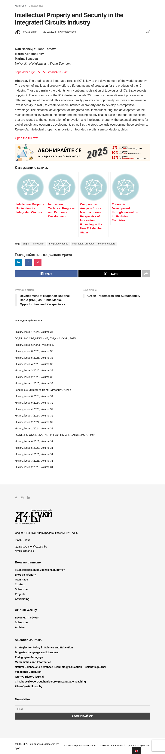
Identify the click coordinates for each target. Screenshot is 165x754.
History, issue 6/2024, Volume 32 (34, 396)
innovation (38, 243)
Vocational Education (28, 671)
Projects (20, 594)
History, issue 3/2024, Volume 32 (34, 415)
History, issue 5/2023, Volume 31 (34, 447)
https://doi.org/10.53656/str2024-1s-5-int (42, 72)
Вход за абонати (25, 574)
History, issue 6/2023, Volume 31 (34, 441)
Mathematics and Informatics (33, 662)
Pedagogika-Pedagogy (29, 657)
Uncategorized (36, 5)
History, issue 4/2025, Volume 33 (34, 364)
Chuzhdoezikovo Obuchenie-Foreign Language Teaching (50, 681)
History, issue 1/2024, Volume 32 (34, 428)
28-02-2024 (49, 31)
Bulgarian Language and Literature (37, 652)
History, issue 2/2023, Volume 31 (34, 467)
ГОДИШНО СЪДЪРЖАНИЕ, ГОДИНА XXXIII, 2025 (45, 338)
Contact (20, 584)
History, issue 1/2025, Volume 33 (34, 383)
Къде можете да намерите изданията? (40, 569)
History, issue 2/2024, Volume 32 (34, 422)
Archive (20, 627)
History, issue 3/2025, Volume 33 (34, 370)
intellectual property (83, 243)
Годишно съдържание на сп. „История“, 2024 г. (43, 389)
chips (26, 243)
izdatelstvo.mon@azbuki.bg (31, 546)
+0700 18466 (22, 539)
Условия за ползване (111, 745)
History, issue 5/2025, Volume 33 (34, 357)
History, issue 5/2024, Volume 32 (34, 402)
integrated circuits (58, 243)
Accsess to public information (80, 745)
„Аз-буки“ (31, 31)
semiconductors (106, 243)
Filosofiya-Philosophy (28, 686)
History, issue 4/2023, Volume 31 (34, 454)
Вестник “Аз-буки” (27, 617)
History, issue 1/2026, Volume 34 (34, 331)
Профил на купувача (138, 745)
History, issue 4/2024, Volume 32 (34, 409)
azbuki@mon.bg (24, 550)
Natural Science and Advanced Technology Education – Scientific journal (60, 666)
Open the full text (26, 138)
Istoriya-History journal (29, 676)
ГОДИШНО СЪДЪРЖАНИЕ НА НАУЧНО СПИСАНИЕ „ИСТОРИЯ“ (55, 434)
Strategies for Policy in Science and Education (44, 647)
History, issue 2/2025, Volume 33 (34, 377)
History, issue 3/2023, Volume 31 (34, 460)
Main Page (20, 5)
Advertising (22, 599)
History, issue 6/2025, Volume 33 (34, 351)
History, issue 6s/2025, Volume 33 (35, 344)
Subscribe (21, 589)
